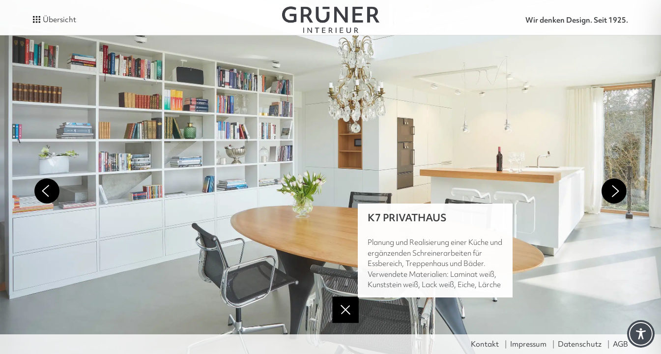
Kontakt (485, 344)
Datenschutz (580, 344)
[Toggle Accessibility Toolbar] (641, 334)
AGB (620, 344)
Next (614, 191)
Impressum (528, 344)
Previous (47, 191)
